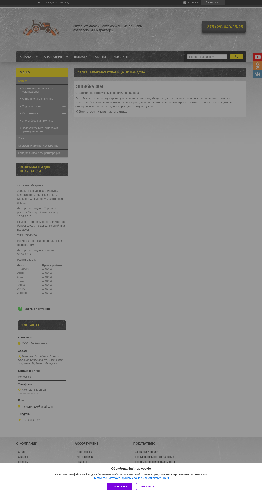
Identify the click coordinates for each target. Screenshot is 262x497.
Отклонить (147, 486)
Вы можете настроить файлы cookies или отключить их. (129, 478)
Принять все (119, 486)
